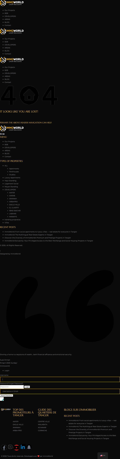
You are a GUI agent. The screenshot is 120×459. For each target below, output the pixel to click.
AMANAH (13, 199)
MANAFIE (13, 217)
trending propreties (12, 220)
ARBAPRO (13, 202)
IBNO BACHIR (15, 211)
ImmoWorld (15, 254)
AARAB (12, 196)
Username (4, 375)
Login (27, 387)
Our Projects (10, 10)
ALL (6, 166)
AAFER (12, 193)
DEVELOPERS (10, 16)
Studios (12, 175)
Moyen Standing (11, 187)
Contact (8, 25)
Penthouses (14, 172)
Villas (7, 223)
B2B (6, 13)
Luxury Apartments (12, 178)
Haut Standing (10, 181)
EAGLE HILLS (14, 205)
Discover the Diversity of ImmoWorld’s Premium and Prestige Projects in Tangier (38, 238)
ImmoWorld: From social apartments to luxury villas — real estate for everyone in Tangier (41, 232)
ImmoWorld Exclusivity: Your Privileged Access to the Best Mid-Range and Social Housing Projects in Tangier (49, 241)
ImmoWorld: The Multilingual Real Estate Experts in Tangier (29, 235)
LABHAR (12, 214)
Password (4, 383)
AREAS (7, 19)
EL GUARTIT (14, 208)
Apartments (14, 169)
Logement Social (11, 184)
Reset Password (6, 395)
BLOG (7, 22)
